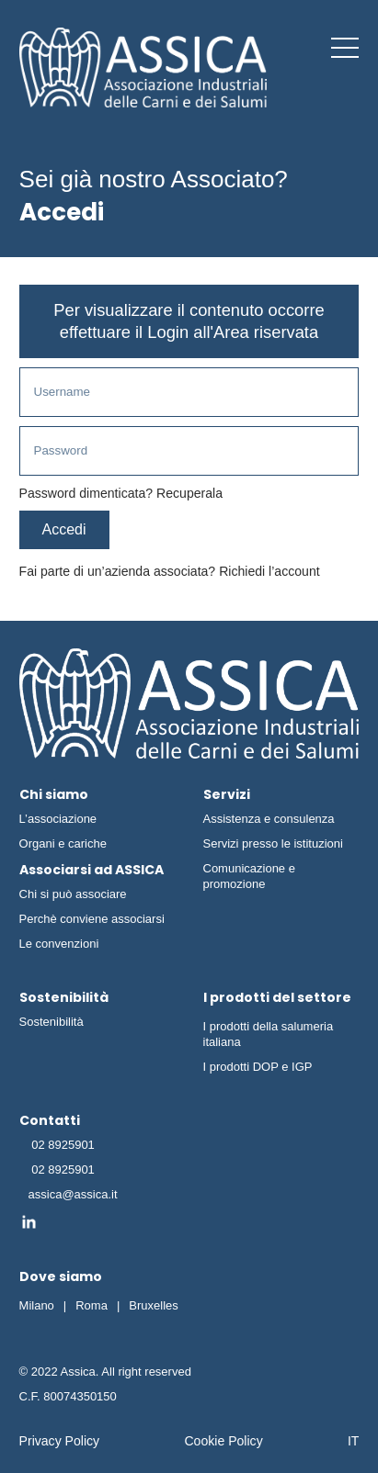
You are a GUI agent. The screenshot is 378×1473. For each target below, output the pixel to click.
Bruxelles (153, 1305)
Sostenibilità (51, 1022)
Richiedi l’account (269, 571)
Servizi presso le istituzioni (273, 843)
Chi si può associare (73, 894)
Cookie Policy (223, 1441)
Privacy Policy (59, 1441)
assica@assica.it (73, 1194)
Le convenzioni (59, 943)
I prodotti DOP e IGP (258, 1067)
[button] (345, 48)
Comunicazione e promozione (249, 876)
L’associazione (58, 819)
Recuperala (189, 493)
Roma (91, 1305)
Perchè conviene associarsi (92, 919)
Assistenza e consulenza (269, 819)
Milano (36, 1305)
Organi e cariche (63, 843)
